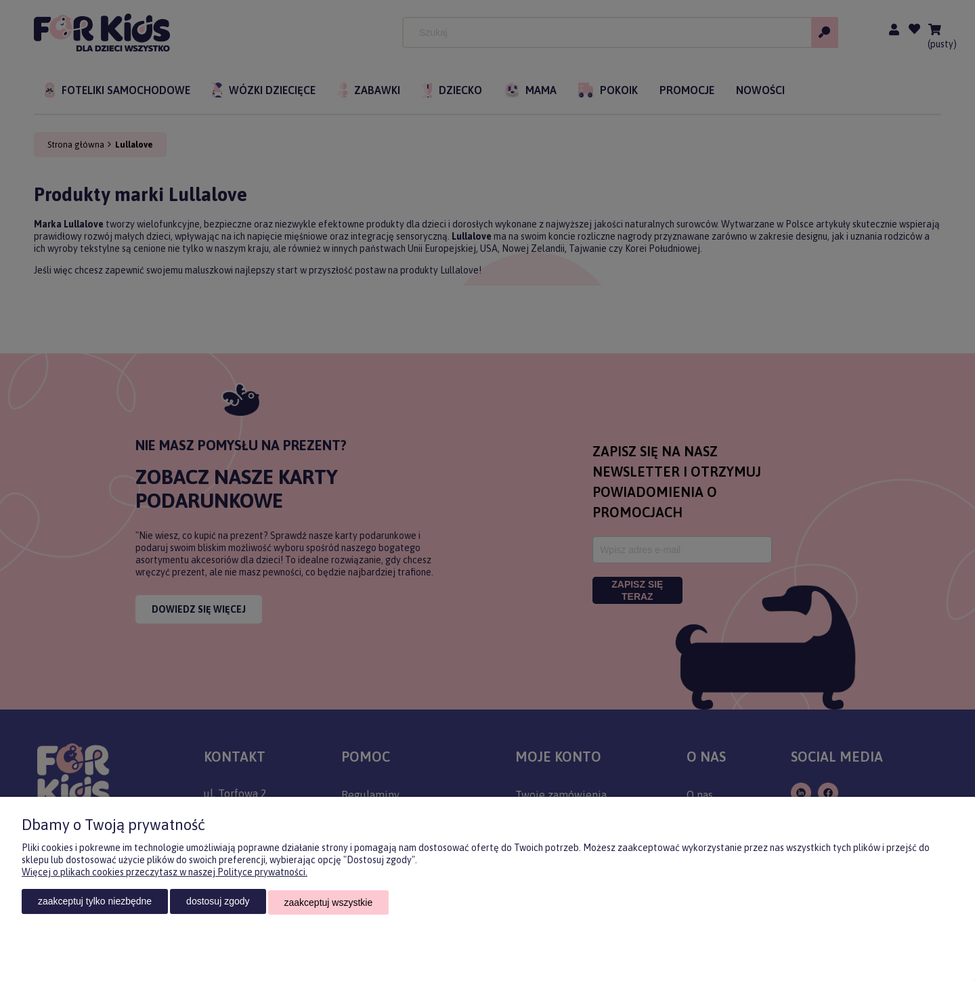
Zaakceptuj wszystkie (328, 903)
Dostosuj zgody (217, 903)
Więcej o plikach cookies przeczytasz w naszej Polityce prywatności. (164, 874)
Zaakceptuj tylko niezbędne (95, 903)
